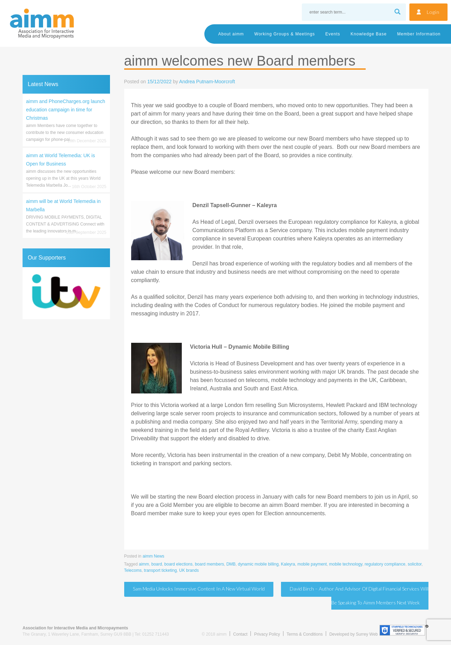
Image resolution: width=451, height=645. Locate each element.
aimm (144, 564)
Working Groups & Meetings (284, 34)
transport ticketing (160, 570)
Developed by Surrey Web (353, 634)
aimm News (153, 556)
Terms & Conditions (305, 634)
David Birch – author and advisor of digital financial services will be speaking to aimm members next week (359, 595)
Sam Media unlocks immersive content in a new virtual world (199, 589)
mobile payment (312, 564)
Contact (240, 634)
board (156, 564)
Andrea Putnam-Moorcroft (207, 81)
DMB (231, 564)
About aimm (231, 34)
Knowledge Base (369, 34)
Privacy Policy (267, 634)
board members (209, 564)
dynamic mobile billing (258, 564)
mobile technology (346, 564)
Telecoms (133, 570)
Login (433, 12)
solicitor (415, 564)
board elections (178, 564)
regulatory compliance (385, 564)
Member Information (419, 34)
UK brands (189, 570)
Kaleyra (288, 564)
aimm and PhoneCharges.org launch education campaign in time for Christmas (65, 110)
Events (332, 34)
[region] (66, 293)
